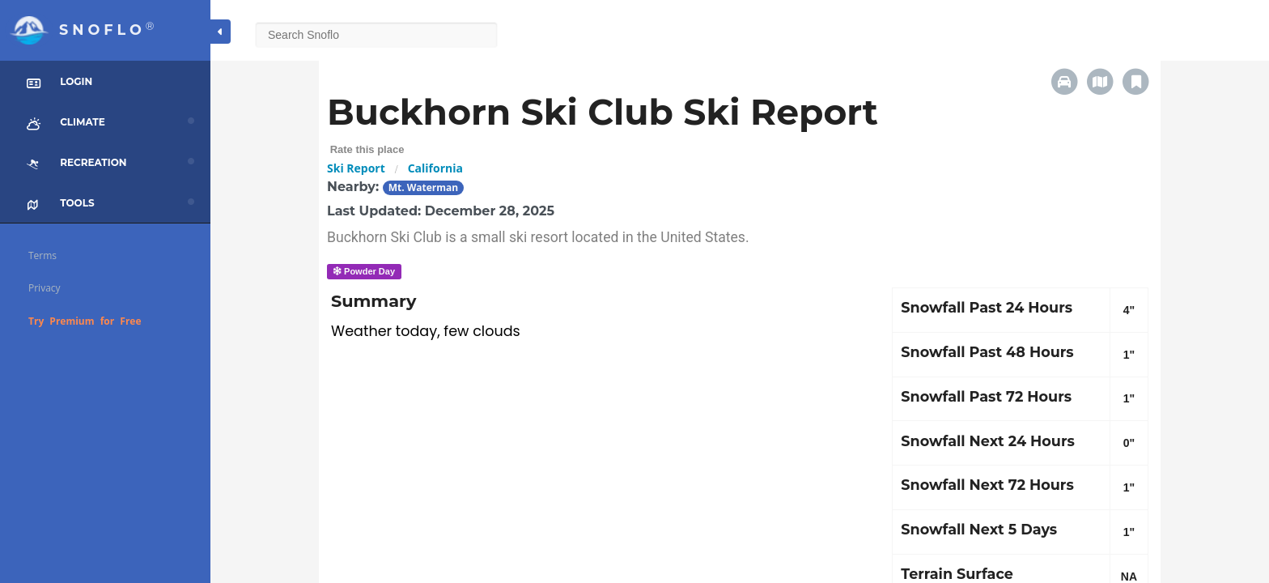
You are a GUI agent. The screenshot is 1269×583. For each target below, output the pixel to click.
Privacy (44, 288)
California (435, 168)
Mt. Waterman (423, 187)
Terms (42, 255)
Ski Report (356, 168)
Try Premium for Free (85, 321)
